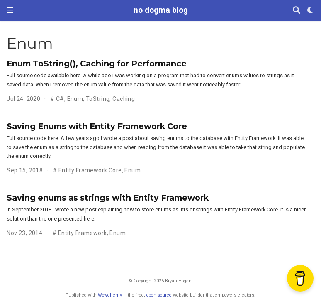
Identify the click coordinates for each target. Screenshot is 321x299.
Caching (123, 99)
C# (60, 99)
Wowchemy (110, 295)
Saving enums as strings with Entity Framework (108, 198)
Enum (75, 99)
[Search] (296, 10)
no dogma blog (161, 10)
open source (159, 295)
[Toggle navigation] (10, 10)
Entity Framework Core (90, 170)
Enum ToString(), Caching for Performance (97, 64)
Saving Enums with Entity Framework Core (97, 126)
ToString (97, 99)
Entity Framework (82, 233)
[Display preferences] (310, 10)
